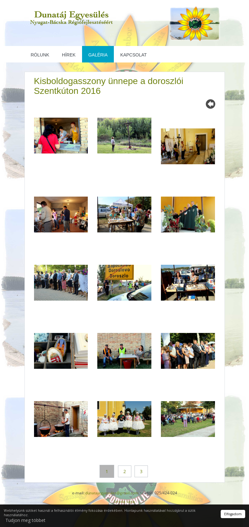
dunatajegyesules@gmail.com (111, 493)
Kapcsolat (133, 54)
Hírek (69, 54)
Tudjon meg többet (25, 520)
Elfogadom (233, 514)
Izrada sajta (124, 501)
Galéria (98, 54)
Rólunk (40, 54)
